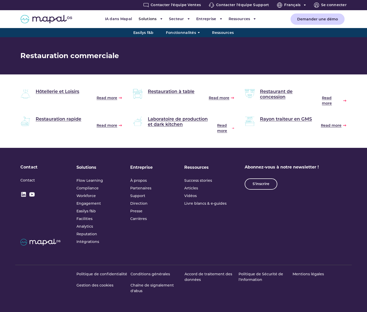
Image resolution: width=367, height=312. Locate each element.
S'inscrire (261, 183)
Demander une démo (317, 19)
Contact (28, 167)
